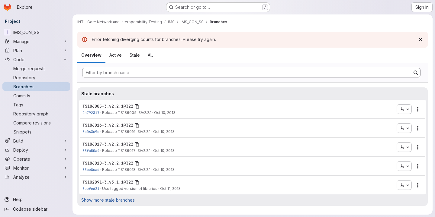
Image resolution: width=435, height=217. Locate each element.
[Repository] (36, 77)
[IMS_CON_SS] (36, 32)
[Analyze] (36, 177)
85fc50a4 (90, 150)
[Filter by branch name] (246, 72)
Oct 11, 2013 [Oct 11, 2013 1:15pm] (170, 188)
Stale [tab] (135, 55)
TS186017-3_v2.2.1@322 (107, 144)
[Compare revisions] (36, 122)
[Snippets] (36, 131)
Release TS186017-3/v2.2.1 (126, 150)
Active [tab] (115, 55)
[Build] (36, 141)
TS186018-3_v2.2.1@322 (107, 163)
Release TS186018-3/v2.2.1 (126, 169)
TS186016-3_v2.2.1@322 (107, 125)
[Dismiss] (420, 39)
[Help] (36, 199)
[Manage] (36, 41)
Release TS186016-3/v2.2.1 (126, 131)
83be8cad (90, 169)
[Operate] (36, 159)
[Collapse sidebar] (36, 209)
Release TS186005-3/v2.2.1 (126, 112)
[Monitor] (36, 168)
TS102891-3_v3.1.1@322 (107, 182)
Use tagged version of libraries (129, 188)
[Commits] (36, 95)
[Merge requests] (36, 68)
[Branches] (36, 86)
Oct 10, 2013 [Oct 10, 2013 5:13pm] (164, 169)
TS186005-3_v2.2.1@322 (107, 106)
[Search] (415, 72)
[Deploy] (36, 150)
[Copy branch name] (136, 106)
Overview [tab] (91, 55)
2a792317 (90, 112)
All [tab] (150, 55)
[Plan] (36, 50)
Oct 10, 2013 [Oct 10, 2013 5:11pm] (164, 150)
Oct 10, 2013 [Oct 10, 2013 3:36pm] (165, 112)
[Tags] (36, 104)
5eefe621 (90, 188)
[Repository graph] (36, 113)
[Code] (36, 59)
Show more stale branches (108, 200)
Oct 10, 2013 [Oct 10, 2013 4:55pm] (164, 131)
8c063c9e (90, 131)
